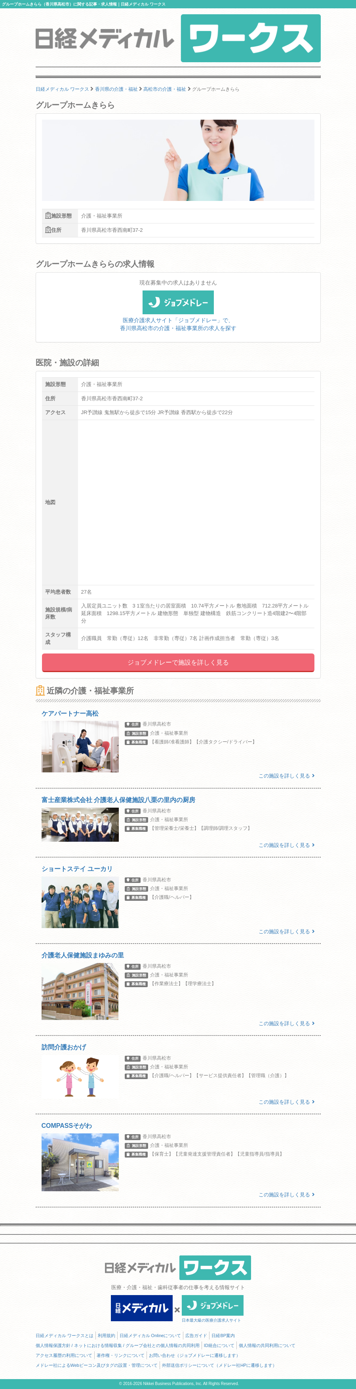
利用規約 (106, 1335)
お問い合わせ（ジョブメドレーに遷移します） (194, 1355)
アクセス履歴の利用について (64, 1355)
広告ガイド (196, 1335)
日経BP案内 (223, 1335)
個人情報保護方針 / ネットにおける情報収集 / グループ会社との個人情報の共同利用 (118, 1345)
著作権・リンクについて (121, 1355)
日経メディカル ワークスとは (64, 1335)
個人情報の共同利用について (267, 1345)
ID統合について (219, 1345)
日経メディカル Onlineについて (150, 1335)
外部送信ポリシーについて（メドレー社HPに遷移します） (219, 1365)
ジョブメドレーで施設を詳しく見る (178, 662)
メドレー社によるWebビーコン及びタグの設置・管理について (97, 1365)
